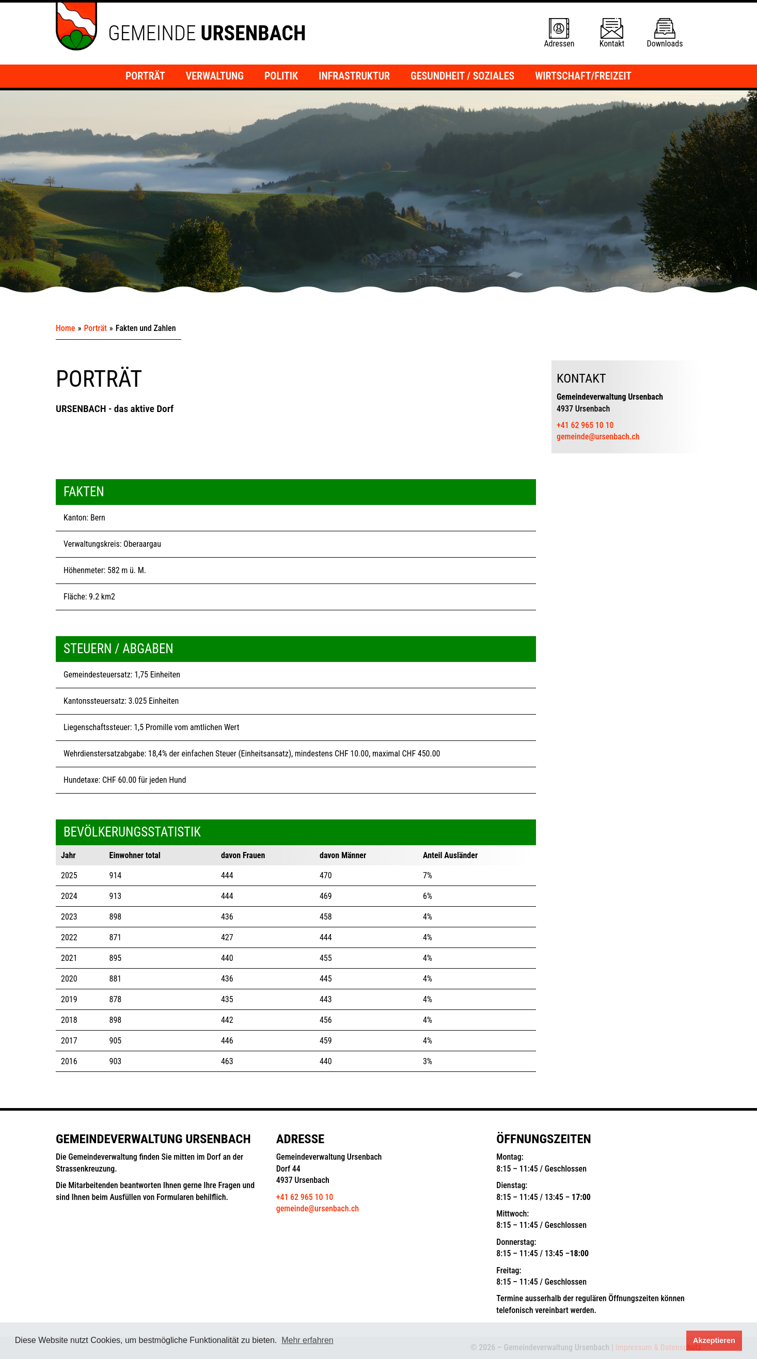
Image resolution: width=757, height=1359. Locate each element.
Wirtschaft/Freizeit (583, 76)
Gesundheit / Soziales (462, 76)
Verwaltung (215, 76)
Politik (281, 76)
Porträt (145, 76)
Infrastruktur (354, 76)
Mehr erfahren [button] (307, 1340)
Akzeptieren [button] (714, 1340)
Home (65, 328)
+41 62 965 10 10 (585, 425)
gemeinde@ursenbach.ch (598, 436)
